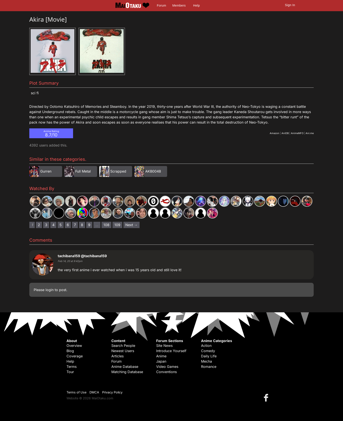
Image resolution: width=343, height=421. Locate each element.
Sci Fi (35, 93)
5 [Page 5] (61, 225)
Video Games (167, 366)
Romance (208, 366)
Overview (74, 345)
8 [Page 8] (82, 225)
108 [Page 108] (106, 225)
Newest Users (122, 351)
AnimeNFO (297, 133)
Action (206, 345)
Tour (70, 372)
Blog (70, 351)
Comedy (208, 351)
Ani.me (310, 133)
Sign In (290, 5)
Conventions (166, 372)
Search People (123, 345)
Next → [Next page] (131, 225)
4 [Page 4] (53, 225)
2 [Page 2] (39, 225)
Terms (71, 366)
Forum (161, 5)
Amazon (274, 133)
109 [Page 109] (117, 225)
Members (179, 5)
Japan (161, 361)
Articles (117, 356)
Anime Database (124, 366)
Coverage (74, 356)
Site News (164, 345)
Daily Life (209, 356)
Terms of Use (76, 392)
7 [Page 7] (75, 225)
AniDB (285, 133)
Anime (161, 356)
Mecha (206, 361)
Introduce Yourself (171, 351)
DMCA (94, 392)
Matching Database (127, 372)
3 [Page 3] (46, 225)
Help (196, 5)
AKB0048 (153, 171)
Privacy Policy (112, 392)
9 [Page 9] (89, 225)
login (50, 290)
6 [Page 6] (68, 225)
